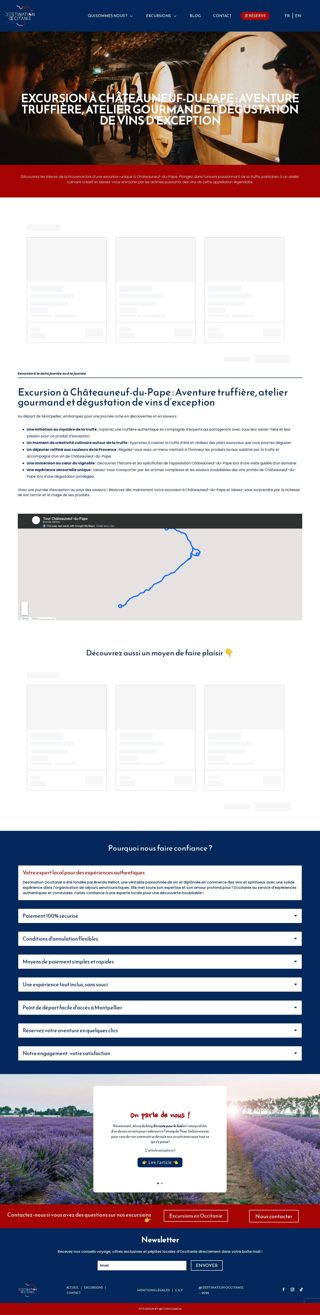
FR (287, 16)
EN (298, 16)
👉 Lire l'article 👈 (160, 1162)
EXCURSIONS (93, 1287)
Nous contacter (274, 1216)
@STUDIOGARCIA (170, 1309)
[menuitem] (110, 16)
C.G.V (179, 1290)
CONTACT (74, 1293)
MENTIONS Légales (153, 1290)
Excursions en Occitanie (195, 1216)
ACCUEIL (72, 1287)
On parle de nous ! (160, 1116)
